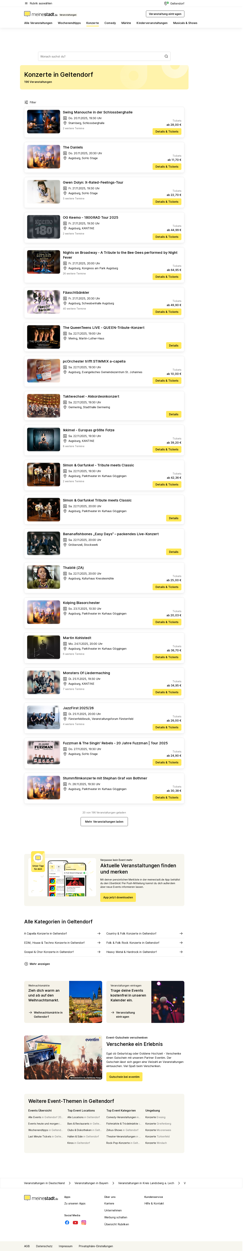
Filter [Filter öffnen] (30, 102)
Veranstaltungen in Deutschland (44, 1183)
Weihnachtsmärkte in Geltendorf (45, 1014)
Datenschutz (44, 1246)
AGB (27, 1246)
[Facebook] (67, 1222)
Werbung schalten (115, 1217)
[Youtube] (75, 1222)
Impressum (65, 1246)
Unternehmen (113, 1210)
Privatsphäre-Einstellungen (96, 1246)
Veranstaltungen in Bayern (88, 1183)
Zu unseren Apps (75, 1203)
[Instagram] (84, 1222)
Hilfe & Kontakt (154, 1203)
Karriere (109, 1203)
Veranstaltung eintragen (123, 1014)
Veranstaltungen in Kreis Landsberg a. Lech (142, 1183)
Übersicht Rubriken (116, 1224)
